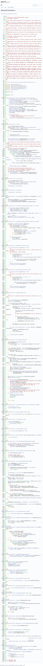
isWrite (18, 493)
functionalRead (27, 445)
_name (16, 641)
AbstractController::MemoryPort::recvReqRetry (17, 629)
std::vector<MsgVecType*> (14, 300)
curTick (31, 467)
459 (2, 554)
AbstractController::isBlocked (13, 412)
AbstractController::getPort (13, 435)
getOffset (33, 361)
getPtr (27, 490)
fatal (15, 158)
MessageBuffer (26, 205)
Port (7, 434)
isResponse (19, 465)
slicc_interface (10, 7)
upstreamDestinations (13, 139)
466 (2, 561)
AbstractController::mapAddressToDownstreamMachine (19, 527)
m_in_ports (20, 210)
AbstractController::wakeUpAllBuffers (15, 269)
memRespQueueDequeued (13, 565)
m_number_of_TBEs (13, 102)
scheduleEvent (13, 385)
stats (10, 112)
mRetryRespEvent (13, 111)
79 (2, 124)
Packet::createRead (18, 367)
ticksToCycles (14, 513)
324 (2, 404)
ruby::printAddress (16, 595)
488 (2, 585)
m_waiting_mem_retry (14, 107)
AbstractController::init (12, 124)
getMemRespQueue (22, 463)
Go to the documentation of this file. (9, 13)
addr (37, 205)
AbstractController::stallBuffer (14, 205)
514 (2, 616)
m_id (10, 101)
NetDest (7, 599)
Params (31, 98)
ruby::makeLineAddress (17, 587)
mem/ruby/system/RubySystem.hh (18, 87)
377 (2, 461)
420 (2, 511)
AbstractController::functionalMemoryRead (16, 441)
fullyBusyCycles (18, 648)
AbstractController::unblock (13, 419)
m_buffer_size (12, 104)
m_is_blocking (32, 101)
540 (2, 645)
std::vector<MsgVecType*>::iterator (21, 327)
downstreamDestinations (13, 138)
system (14, 101)
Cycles (39, 196)
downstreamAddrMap (21, 154)
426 (2, 517)
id (19, 641)
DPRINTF (10, 213)
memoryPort (11, 109)
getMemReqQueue (13, 134)
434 (2, 527)
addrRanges (11, 110)
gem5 (12, 91)
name (27, 109)
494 (2, 593)
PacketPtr (10, 357)
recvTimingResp (13, 386)
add (13, 609)
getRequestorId (20, 101)
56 (2, 98)
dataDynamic (15, 369)
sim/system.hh (14, 89)
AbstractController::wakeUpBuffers (14, 245)
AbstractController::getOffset (13, 578)
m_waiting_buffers (14, 208)
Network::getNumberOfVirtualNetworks (25, 127)
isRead (14, 485)
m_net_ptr (17, 520)
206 (2, 269)
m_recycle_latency (29, 104)
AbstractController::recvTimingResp (15, 461)
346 (2, 428)
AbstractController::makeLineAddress (15, 585)
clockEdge (31, 231)
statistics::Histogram (35, 129)
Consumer (20, 99)
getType (33, 154)
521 (2, 623)
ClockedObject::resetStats (14, 185)
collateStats (36, 118)
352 (2, 435)
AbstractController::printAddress (14, 593)
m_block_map (11, 407)
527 (2, 629)
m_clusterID (12, 100)
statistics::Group (27, 646)
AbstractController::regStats (13, 190)
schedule (12, 556)
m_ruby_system (30, 138)
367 (2, 450)
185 (2, 245)
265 (2, 339)
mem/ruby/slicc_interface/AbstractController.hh (23, 82)
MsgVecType (12, 209)
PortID (36, 435)
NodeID (9, 520)
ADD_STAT (11, 648)
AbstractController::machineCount (14, 616)
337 (2, 419)
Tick (7, 510)
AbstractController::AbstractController (16, 98)
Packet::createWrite (18, 359)
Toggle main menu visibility (2, 4)
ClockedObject (12, 99)
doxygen (20, 665)
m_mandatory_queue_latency (15, 106)
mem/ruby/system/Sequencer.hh (18, 88)
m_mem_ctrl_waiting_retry (15, 108)
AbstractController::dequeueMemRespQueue (16, 561)
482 (2, 578)
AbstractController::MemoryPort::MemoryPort (17, 636)
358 (2, 441)
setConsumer (22, 135)
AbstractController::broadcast (13, 600)
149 (2, 205)
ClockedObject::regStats (14, 192)
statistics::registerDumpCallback (18, 118)
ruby (5, 7)
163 (2, 221)
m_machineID (20, 479)
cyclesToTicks (31, 502)
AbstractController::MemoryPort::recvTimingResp (18, 623)
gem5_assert (11, 464)
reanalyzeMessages (21, 231)
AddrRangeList (16, 152)
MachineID (12, 151)
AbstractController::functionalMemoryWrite (16, 450)
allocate (15, 360)
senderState (37, 481)
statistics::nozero (18, 654)
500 (2, 600)
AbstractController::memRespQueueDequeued (16, 554)
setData (14, 361)
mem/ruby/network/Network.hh (18, 85)
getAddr (21, 477)
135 (2, 190)
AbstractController (33, 638)
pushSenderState (14, 377)
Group (16, 647)
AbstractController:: (11, 645)
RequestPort (12, 641)
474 (2, 570)
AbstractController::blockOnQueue (14, 404)
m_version (29, 99)
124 (2, 178)
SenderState (11, 376)
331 (2, 412)
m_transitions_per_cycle (15, 103)
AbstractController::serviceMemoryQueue (16, 339)
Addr (34, 205)
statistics (11, 647)
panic (11, 371)
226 (2, 292)
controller (14, 625)
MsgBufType (10, 301)
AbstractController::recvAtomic (14, 511)
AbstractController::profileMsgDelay (15, 196)
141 (2, 196)
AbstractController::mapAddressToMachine (16, 517)
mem (2, 7)
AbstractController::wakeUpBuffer (14, 221)
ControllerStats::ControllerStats (14, 646)
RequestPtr (10, 354)
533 (2, 636)
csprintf (17, 109)
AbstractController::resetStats (14, 178)
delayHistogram (17, 651)
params (21, 150)
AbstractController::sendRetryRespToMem (16, 570)
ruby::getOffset (15, 580)
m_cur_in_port (21, 216)
